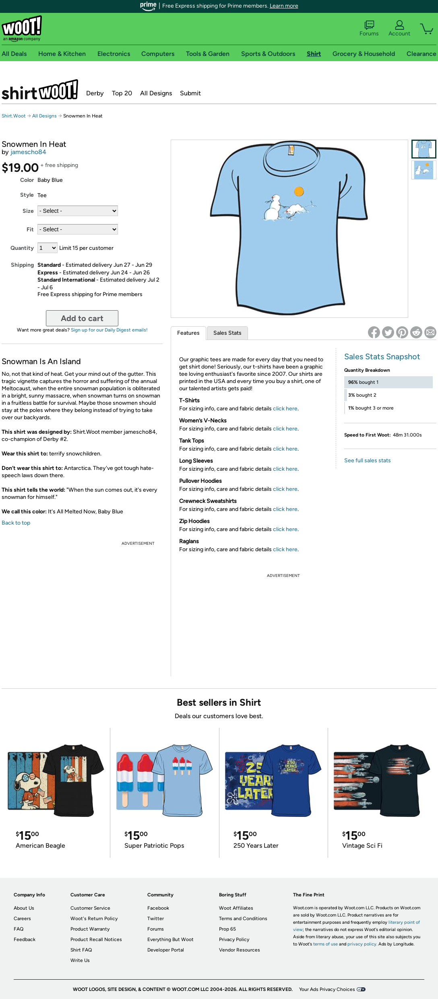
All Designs (156, 93)
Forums (369, 28)
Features (188, 333)
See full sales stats (367, 460)
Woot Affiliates (236, 908)
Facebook (158, 908)
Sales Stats (227, 333)
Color (27, 180)
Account (399, 28)
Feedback (24, 939)
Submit (190, 93)
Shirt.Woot (40, 89)
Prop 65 (227, 929)
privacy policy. (362, 944)
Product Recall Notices (96, 939)
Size (28, 211)
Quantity (22, 248)
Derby (95, 93)
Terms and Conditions (243, 918)
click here (285, 408)
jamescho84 (28, 152)
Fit (30, 229)
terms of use (325, 944)
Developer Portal (165, 950)
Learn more (284, 5)
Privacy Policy (234, 939)
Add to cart (82, 318)
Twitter (155, 918)
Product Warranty (90, 929)
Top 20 (122, 93)
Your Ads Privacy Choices (327, 989)
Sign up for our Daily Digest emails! (109, 330)
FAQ (18, 929)
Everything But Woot (170, 939)
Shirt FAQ (81, 950)
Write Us (80, 960)
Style (27, 195)
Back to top (16, 522)
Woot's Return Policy (94, 918)
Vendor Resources (239, 950)
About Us (24, 908)
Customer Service (90, 908)
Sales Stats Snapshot (382, 356)
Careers (22, 918)
